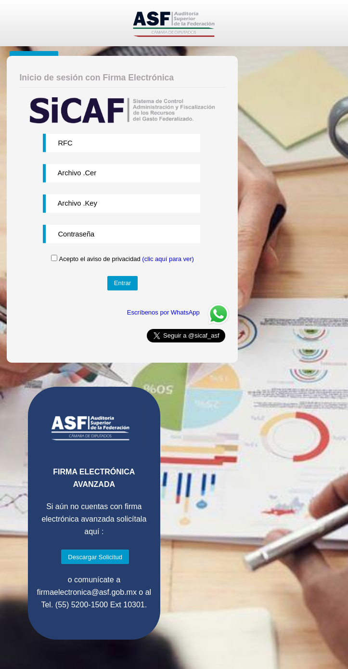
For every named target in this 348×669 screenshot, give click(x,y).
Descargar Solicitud (95, 557)
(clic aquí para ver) (168, 258)
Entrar (122, 283)
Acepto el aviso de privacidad (126, 258)
